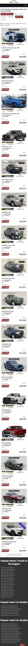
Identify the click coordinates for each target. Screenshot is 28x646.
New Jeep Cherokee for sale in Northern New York (10, 613)
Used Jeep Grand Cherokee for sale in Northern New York (11, 633)
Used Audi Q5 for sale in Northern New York (9, 642)
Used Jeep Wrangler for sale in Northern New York (10, 636)
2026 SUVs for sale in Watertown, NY (7, 567)
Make (16, 14)
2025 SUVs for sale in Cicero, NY (7, 572)
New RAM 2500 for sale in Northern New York (9, 607)
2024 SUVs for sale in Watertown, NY (7, 575)
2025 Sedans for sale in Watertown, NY (8, 573)
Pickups (9, 14)
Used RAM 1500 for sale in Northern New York (9, 623)
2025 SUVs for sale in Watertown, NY (7, 570)
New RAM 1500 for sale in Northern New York (9, 605)
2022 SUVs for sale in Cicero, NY (7, 587)
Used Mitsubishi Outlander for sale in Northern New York (11, 628)
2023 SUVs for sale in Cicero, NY (7, 581)
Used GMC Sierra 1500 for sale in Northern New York (10, 637)
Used (3, 14)
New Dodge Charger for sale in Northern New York (10, 615)
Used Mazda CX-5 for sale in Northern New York (9, 630)
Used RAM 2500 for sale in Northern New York (9, 625)
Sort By (3, 19)
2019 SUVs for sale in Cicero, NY (7, 597)
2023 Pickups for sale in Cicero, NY (7, 583)
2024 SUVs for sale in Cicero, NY (7, 576)
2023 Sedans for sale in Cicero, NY (7, 586)
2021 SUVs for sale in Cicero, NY (7, 592)
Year (21, 14)
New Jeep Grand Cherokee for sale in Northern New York (11, 608)
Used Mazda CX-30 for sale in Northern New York (10, 631)
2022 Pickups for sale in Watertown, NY (8, 590)
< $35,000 (19, 16)
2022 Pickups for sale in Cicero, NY (7, 589)
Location (3, 16)
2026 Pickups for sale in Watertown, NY (8, 569)
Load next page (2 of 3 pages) (14, 554)
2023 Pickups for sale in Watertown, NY (8, 584)
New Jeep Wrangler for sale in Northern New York (10, 612)
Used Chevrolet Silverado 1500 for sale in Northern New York (11, 639)
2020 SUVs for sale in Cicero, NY (7, 595)
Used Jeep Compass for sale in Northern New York (10, 634)
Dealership (11, 16)
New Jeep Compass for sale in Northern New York (10, 610)
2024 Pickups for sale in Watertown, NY (8, 578)
